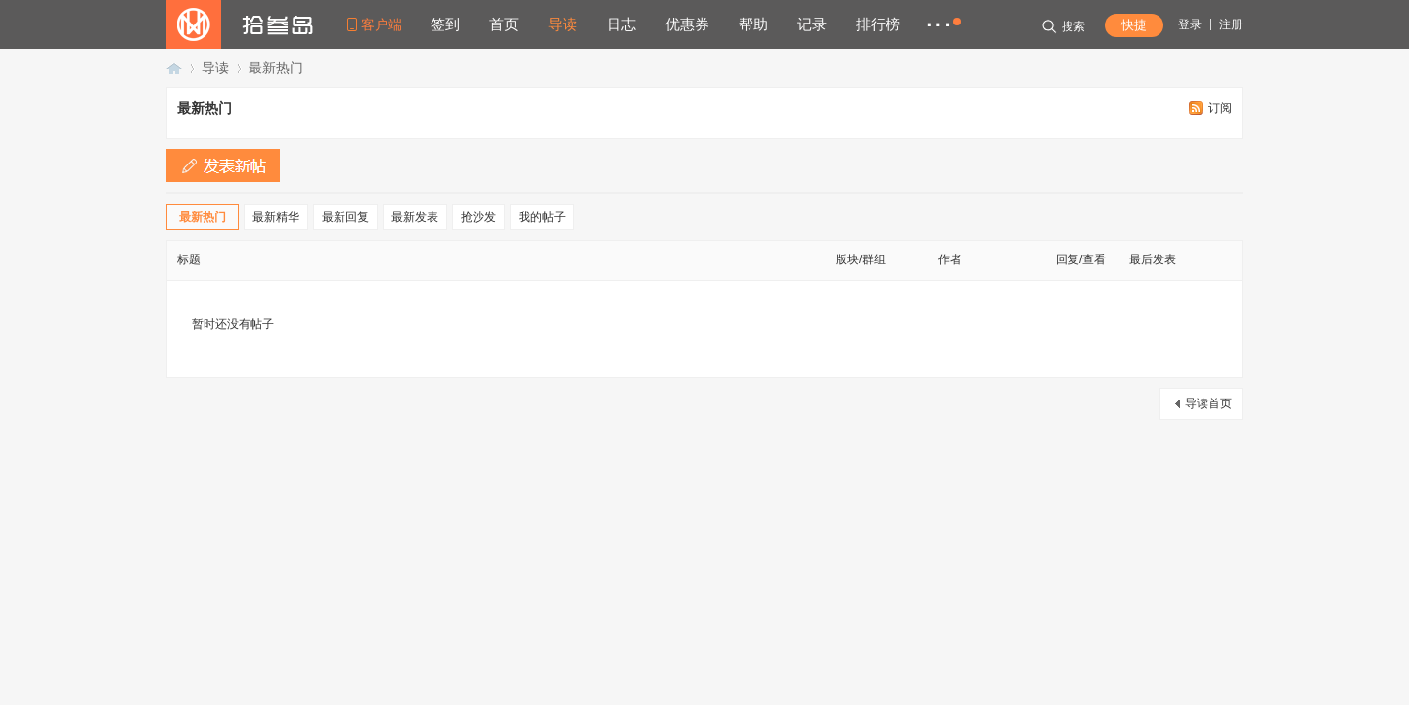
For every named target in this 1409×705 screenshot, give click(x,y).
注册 (1231, 24)
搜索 (1063, 26)
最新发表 (414, 217)
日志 (621, 24)
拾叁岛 (174, 68)
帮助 (753, 24)
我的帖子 (542, 217)
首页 (504, 24)
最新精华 (275, 217)
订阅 (1220, 108)
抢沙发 (478, 217)
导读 (562, 24)
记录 (812, 24)
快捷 (1134, 25)
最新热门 (276, 67)
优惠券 (687, 24)
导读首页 (1208, 403)
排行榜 (878, 24)
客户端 (381, 24)
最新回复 (345, 217)
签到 (445, 24)
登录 (1190, 24)
